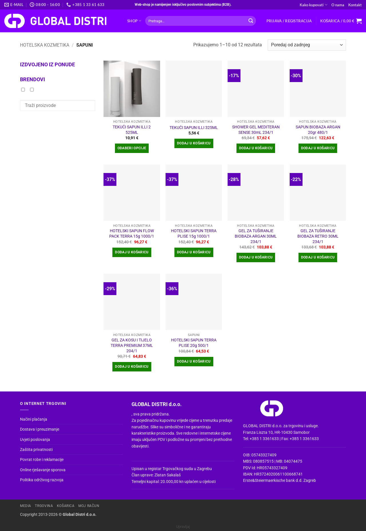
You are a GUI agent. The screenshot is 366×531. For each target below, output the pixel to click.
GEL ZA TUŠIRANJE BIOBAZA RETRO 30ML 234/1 (318, 236)
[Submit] (251, 21)
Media (25, 506)
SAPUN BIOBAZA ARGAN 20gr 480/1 (318, 130)
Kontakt (355, 5)
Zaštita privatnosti (36, 449)
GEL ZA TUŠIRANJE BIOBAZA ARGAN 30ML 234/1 (256, 236)
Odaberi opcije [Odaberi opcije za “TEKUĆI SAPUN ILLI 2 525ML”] (132, 148)
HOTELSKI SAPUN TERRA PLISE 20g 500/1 (193, 343)
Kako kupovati (313, 4)
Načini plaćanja (33, 419)
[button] (289, 21)
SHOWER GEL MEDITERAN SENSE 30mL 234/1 (256, 130)
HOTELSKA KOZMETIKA (44, 45)
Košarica (66, 506)
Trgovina (44, 506)
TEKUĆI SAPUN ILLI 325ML (194, 127)
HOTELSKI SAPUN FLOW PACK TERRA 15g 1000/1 (131, 233)
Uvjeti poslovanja (35, 439)
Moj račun (89, 506)
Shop (134, 20)
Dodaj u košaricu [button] (194, 143)
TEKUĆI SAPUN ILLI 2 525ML (132, 130)
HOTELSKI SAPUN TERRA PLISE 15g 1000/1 (193, 233)
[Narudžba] (307, 45)
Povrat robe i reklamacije (41, 459)
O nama (337, 5)
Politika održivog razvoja (41, 480)
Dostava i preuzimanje (39, 429)
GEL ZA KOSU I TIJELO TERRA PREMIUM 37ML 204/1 (132, 345)
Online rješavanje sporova (42, 470)
